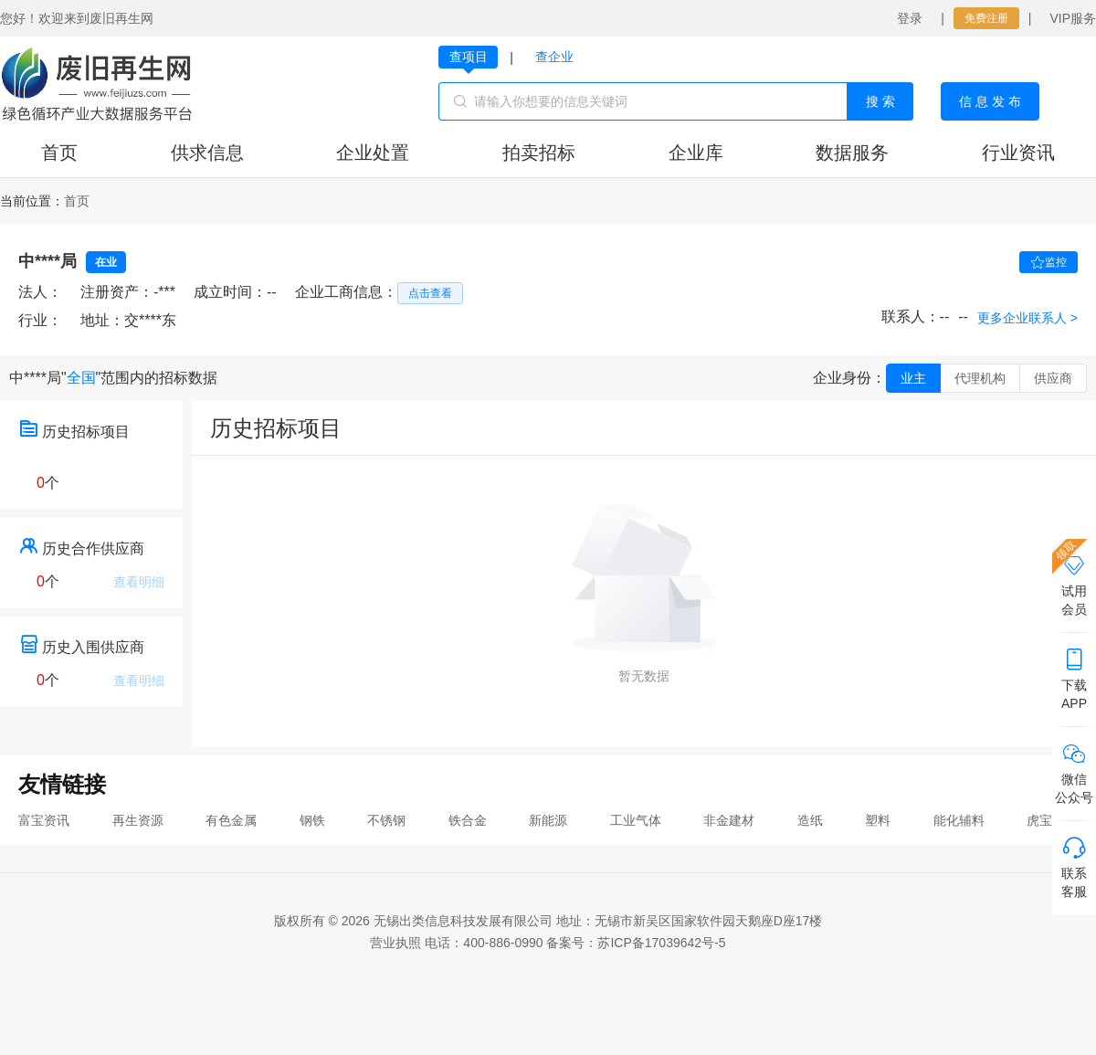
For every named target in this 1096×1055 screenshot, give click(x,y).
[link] (77, 201)
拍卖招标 (538, 152)
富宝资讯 (43, 820)
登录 (909, 18)
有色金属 (231, 820)
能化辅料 (959, 820)
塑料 (877, 820)
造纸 (810, 820)
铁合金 (467, 820)
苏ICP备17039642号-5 (661, 942)
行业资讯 (1018, 152)
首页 (59, 152)
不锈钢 (386, 820)
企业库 (696, 152)
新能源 (548, 820)
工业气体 (635, 820)
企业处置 (372, 152)
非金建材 (728, 820)
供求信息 (207, 152)
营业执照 (395, 942)
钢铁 (312, 820)
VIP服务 (1072, 18)
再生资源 (137, 820)
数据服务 (852, 152)
